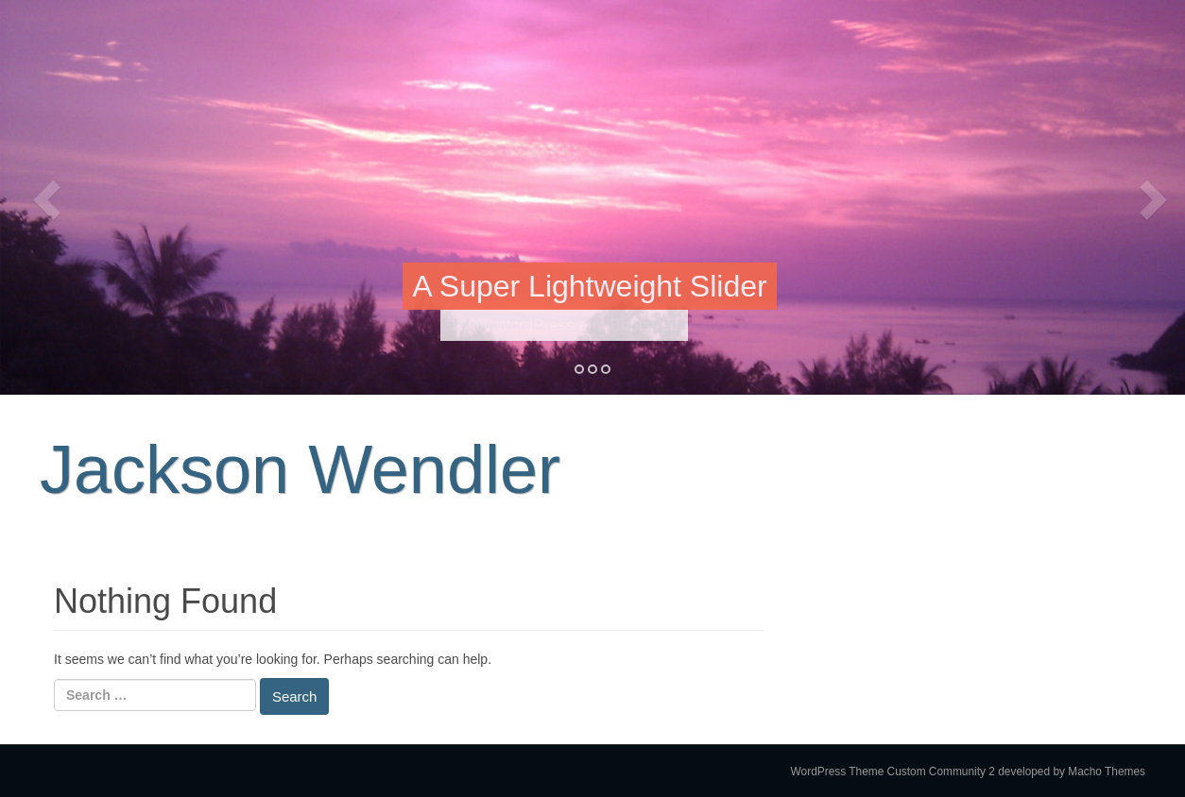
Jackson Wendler (300, 469)
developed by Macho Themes (1071, 771)
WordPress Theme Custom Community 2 (893, 771)
